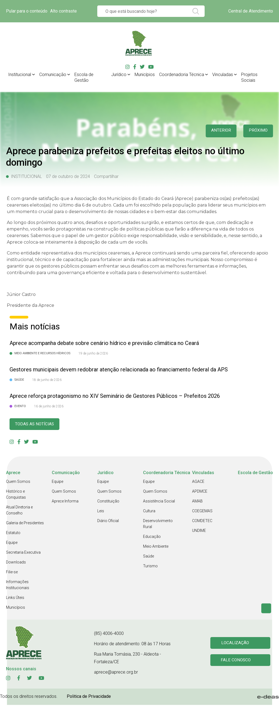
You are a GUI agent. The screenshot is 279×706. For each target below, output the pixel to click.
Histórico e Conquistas (16, 495)
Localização (235, 643)
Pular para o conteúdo (26, 11)
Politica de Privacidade (89, 697)
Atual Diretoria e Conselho (19, 511)
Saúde (148, 557)
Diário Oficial (108, 522)
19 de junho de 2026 (93, 353)
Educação (152, 537)
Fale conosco (237, 662)
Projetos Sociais (249, 77)
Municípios (145, 74)
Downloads (16, 563)
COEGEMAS (202, 512)
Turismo (150, 567)
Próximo (257, 131)
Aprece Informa (65, 502)
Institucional (19, 74)
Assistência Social (159, 502)
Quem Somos (18, 482)
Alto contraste (63, 11)
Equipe (11, 543)
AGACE (198, 482)
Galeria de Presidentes (25, 524)
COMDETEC (202, 522)
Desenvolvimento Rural (158, 525)
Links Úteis (15, 598)
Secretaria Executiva (23, 553)
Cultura (149, 512)
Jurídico (118, 74)
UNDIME (199, 531)
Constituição (108, 502)
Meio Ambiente (155, 547)
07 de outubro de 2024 (68, 176)
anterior (217, 131)
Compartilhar (106, 176)
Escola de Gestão (83, 77)
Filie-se (12, 573)
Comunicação (52, 74)
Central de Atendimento (250, 11)
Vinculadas (222, 74)
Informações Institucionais (17, 586)
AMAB (197, 502)
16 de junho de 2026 (48, 406)
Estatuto (13, 534)
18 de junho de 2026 (47, 380)
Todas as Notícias (37, 425)
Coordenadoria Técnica (181, 74)
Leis (100, 512)
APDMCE (199, 492)
